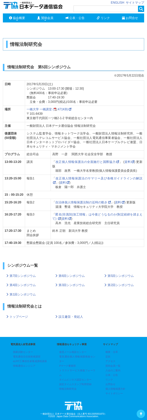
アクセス (110, 361)
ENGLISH (117, 2)
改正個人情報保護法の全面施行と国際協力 (86, 161)
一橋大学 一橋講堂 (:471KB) (49, 109)
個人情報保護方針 (115, 388)
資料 (127, 161)
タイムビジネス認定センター (75, 379)
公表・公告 (75, 18)
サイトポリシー (114, 393)
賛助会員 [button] (45, 18)
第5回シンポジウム (119, 275)
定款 (107, 356)
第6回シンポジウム (70, 275)
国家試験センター (23, 352)
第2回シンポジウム (119, 285)
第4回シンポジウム (21, 285)
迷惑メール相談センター (73, 352)
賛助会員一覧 (112, 365)
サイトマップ (135, 2)
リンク (103, 18)
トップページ (17, 316)
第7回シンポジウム (21, 275)
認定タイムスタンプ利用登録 (75, 384)
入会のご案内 (112, 370)
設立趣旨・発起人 (69, 316)
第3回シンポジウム (70, 285)
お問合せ (130, 18)
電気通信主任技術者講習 (26, 356)
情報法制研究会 (68, 388)
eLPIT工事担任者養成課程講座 (30, 361)
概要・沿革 (111, 352)
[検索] (105, 9)
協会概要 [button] (17, 18)
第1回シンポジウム (21, 294)
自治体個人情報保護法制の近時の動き (81, 202)
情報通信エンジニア (24, 365)
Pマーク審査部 (67, 365)
